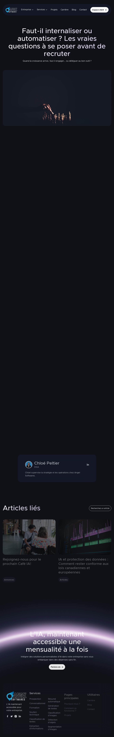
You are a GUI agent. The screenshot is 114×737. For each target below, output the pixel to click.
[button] (27, 9)
